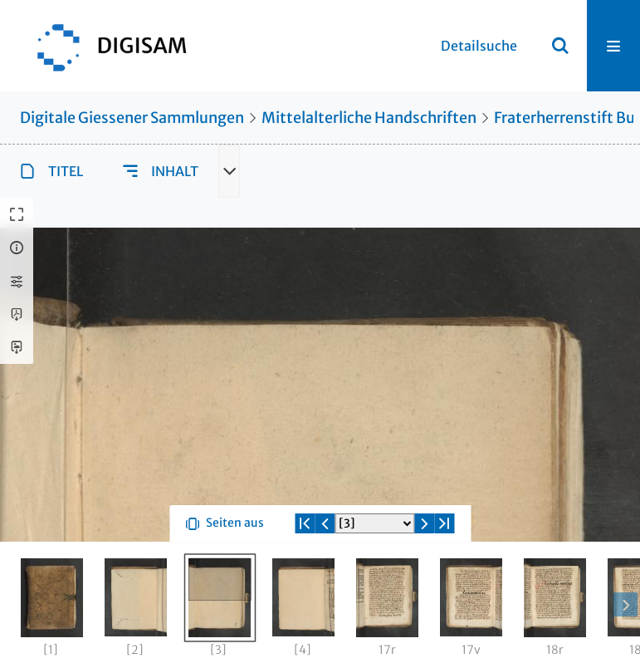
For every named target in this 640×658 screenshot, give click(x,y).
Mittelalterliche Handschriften (368, 117)
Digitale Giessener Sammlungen (132, 117)
